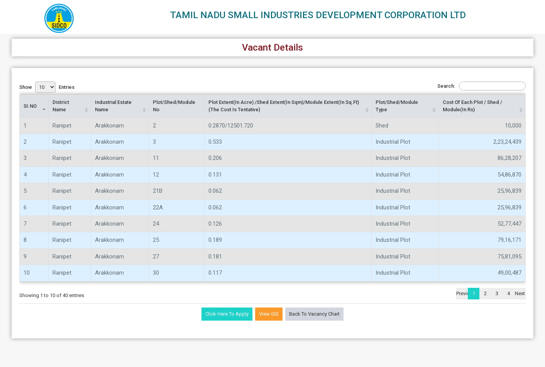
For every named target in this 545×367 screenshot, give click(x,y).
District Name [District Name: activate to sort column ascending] (60, 105)
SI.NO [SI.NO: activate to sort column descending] (30, 106)
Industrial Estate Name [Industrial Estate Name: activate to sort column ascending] (113, 105)
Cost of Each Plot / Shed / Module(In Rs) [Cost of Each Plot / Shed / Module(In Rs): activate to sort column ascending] (472, 105)
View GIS (269, 314)
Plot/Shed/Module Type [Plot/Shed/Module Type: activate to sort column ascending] (397, 105)
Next (520, 293)
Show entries (46, 87)
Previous (462, 293)
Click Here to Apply (227, 314)
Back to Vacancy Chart (314, 314)
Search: (481, 86)
